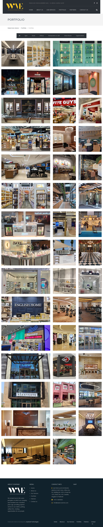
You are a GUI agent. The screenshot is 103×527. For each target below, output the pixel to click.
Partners (73, 10)
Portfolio (62, 10)
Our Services (51, 10)
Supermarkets (80, 35)
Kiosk (33, 35)
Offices (42, 35)
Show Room (68, 35)
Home (31, 10)
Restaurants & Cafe (54, 35)
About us (40, 10)
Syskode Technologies (32, 522)
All (19, 35)
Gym (26, 35)
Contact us (84, 10)
